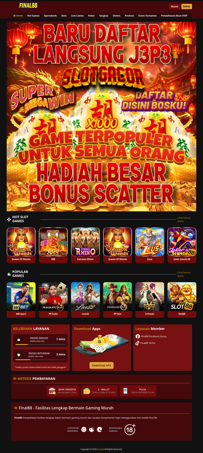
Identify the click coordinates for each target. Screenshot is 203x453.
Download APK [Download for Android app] (101, 365)
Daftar (186, 6)
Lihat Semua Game (183, 219)
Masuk (174, 6)
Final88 (100, 449)
